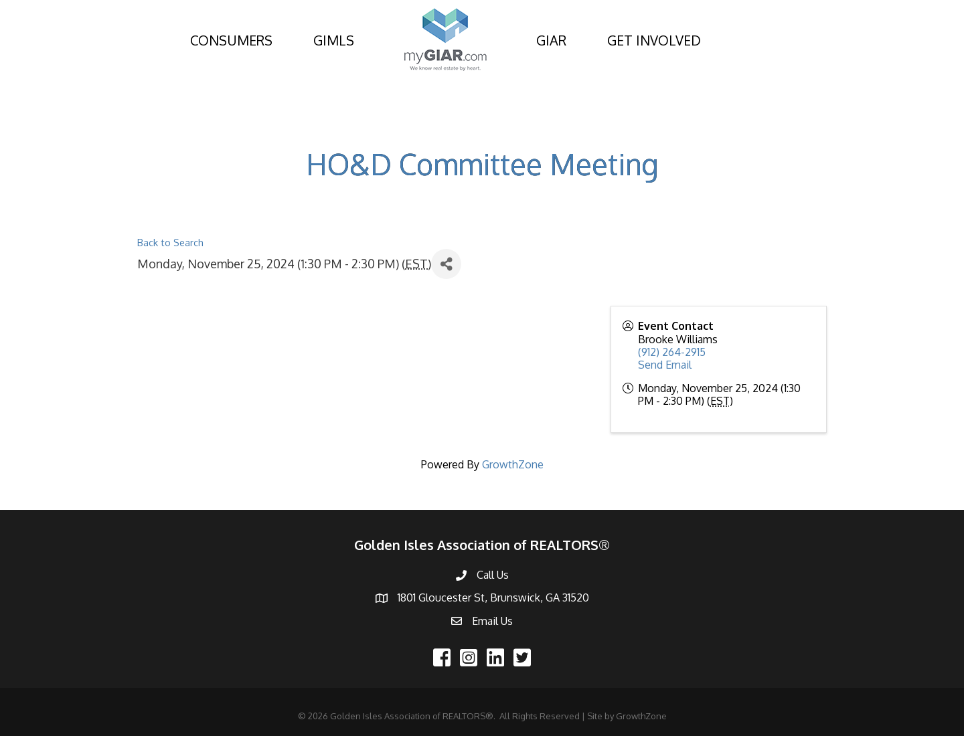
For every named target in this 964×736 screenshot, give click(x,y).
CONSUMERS (231, 40)
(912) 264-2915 (672, 352)
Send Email (665, 364)
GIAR (551, 40)
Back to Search (170, 242)
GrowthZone (513, 464)
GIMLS (333, 40)
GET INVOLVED (654, 40)
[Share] (446, 264)
